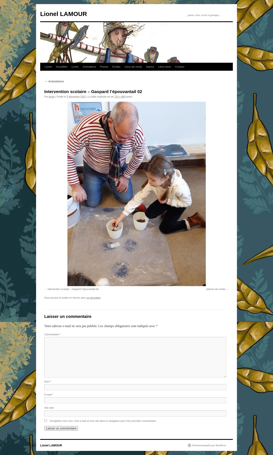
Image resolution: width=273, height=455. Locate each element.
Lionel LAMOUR (63, 13)
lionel (52, 96)
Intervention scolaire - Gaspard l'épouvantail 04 (73, 289)
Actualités (61, 66)
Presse (104, 66)
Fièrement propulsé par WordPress (209, 445)
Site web (49, 407)
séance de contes (216, 289)
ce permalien (93, 297)
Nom (47, 381)
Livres (75, 66)
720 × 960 (119, 96)
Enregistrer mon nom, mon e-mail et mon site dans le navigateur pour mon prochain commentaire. (103, 421)
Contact (179, 66)
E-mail (48, 394)
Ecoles (117, 66)
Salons (150, 66)
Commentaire (52, 334)
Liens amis (164, 66)
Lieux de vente (133, 66)
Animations (89, 66)
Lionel (48, 66)
